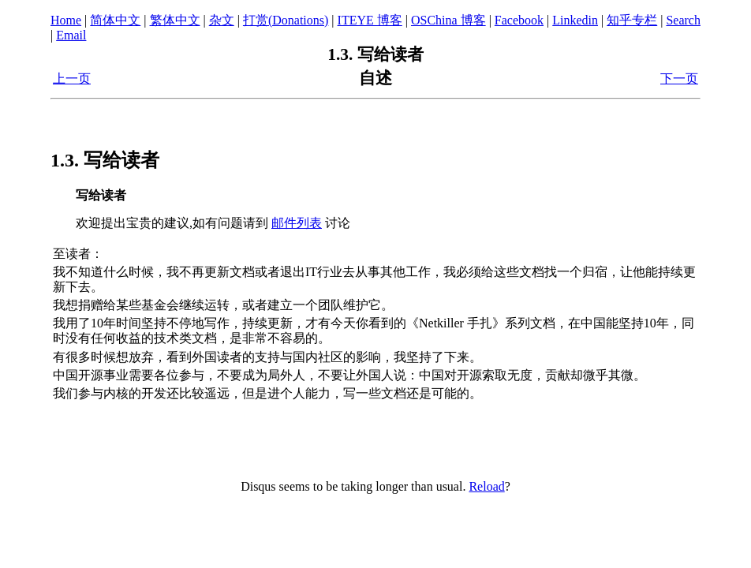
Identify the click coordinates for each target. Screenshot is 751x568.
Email (71, 35)
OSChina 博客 (448, 20)
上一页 (72, 78)
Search (683, 20)
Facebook (519, 20)
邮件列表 (296, 223)
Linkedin (575, 20)
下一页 (679, 78)
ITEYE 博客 (370, 20)
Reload (486, 486)
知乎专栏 (632, 20)
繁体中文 (175, 20)
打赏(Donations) (285, 20)
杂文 (221, 20)
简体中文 (115, 20)
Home (65, 20)
